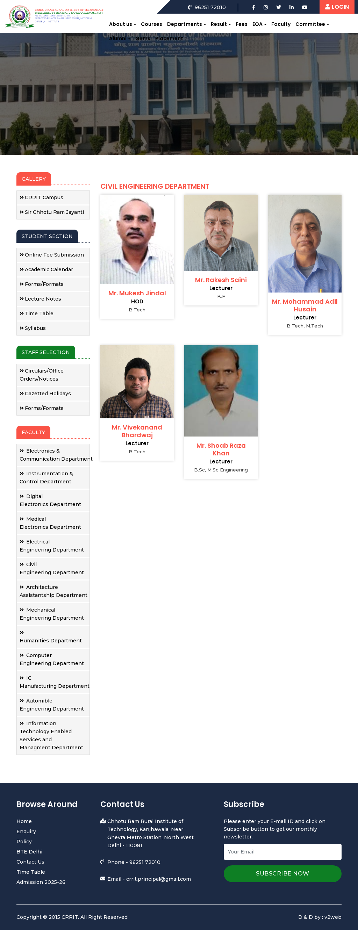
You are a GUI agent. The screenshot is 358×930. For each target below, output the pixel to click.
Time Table (36, 313)
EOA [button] (257, 24)
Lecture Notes (40, 299)
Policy (24, 841)
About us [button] (120, 24)
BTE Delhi (29, 852)
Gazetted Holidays (45, 393)
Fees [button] (242, 24)
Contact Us (30, 862)
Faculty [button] (281, 24)
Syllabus (33, 328)
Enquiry (26, 831)
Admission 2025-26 (40, 882)
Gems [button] (142, 38)
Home (24, 821)
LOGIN (337, 7)
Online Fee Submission (52, 255)
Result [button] (219, 24)
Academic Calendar (46, 269)
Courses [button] (151, 24)
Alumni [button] (118, 38)
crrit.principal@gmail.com (158, 879)
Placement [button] (169, 38)
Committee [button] (310, 24)
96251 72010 (144, 862)
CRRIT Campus (41, 197)
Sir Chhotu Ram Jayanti (52, 212)
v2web (333, 917)
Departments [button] (184, 24)
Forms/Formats (42, 284)
